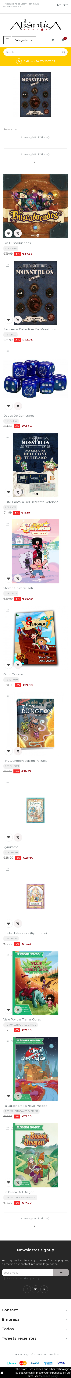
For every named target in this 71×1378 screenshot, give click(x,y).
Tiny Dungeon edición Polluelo (25, 760)
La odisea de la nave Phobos (25, 1106)
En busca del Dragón (18, 1192)
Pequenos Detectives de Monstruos (29, 329)
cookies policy (49, 1376)
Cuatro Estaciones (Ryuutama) (25, 933)
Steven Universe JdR (18, 588)
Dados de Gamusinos (18, 415)
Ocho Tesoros (13, 674)
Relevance (18, 129)
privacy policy (31, 1278)
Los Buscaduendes (17, 243)
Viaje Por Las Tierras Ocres (22, 1019)
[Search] (35, 52)
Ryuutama (10, 847)
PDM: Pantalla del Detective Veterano (31, 502)
